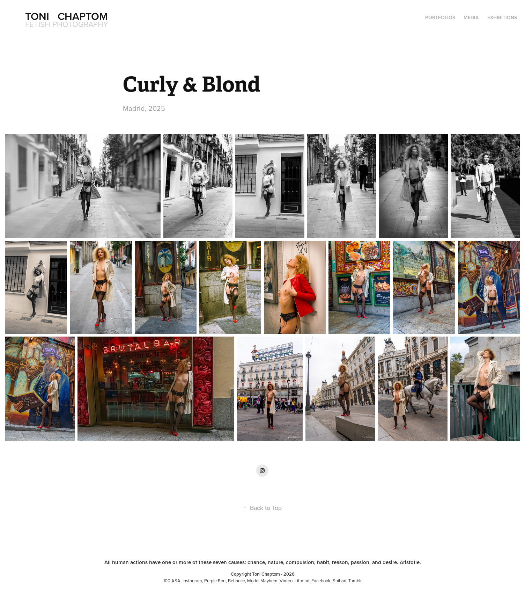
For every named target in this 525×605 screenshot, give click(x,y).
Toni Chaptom (66, 16)
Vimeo (286, 580)
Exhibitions (502, 17)
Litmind (302, 580)
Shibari (339, 580)
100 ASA (171, 580)
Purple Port (215, 580)
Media (471, 17)
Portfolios (440, 17)
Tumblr (355, 580)
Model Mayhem (262, 580)
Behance (236, 580)
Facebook (321, 580)
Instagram (192, 580)
